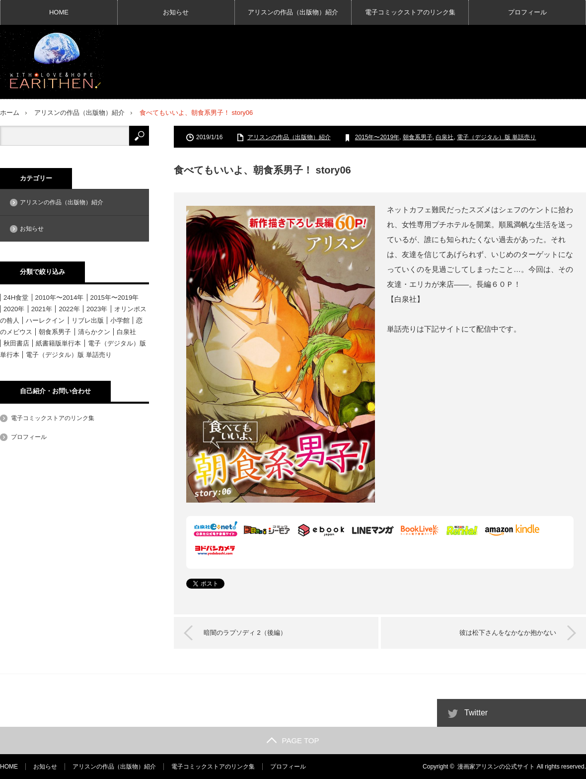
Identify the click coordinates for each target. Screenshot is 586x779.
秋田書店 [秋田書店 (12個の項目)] (16, 343)
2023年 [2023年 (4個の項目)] (96, 309)
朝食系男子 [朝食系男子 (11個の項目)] (55, 332)
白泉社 (444, 137)
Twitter (476, 712)
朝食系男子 (418, 137)
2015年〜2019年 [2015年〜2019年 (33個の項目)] (114, 297)
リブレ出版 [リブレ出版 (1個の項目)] (88, 320)
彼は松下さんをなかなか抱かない (507, 632)
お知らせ (176, 12)
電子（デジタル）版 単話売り (496, 137)
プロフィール (527, 12)
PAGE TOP (293, 740)
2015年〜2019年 (377, 137)
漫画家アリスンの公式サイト (496, 766)
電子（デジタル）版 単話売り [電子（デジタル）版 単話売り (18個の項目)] (69, 354)
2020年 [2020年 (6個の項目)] (13, 309)
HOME (59, 12)
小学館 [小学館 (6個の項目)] (120, 320)
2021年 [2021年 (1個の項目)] (41, 309)
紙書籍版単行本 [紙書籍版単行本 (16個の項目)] (58, 343)
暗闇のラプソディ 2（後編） (245, 632)
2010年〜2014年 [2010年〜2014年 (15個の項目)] (59, 297)
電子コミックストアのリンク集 (410, 12)
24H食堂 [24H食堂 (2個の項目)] (15, 297)
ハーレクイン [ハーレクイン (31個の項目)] (45, 320)
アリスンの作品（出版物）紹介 (293, 12)
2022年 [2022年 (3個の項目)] (69, 309)
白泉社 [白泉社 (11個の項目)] (126, 332)
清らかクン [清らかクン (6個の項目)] (94, 332)
